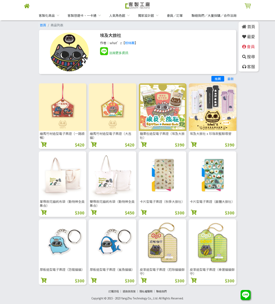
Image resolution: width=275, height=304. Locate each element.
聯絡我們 (161, 291)
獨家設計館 (146, 15)
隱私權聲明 (145, 291)
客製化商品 (47, 15)
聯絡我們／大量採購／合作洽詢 (214, 15)
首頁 (43, 25)
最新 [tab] (230, 78)
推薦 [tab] (218, 78)
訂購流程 (113, 291)
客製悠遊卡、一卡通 (82, 15)
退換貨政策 (129, 291)
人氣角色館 (117, 15)
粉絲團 (130, 42)
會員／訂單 (175, 15)
